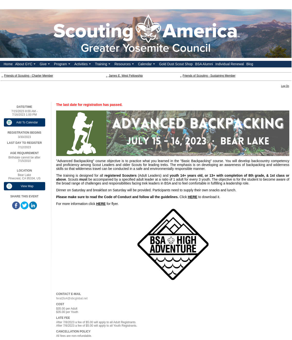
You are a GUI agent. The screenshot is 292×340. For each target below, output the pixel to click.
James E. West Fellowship (126, 75)
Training (103, 64)
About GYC (25, 64)
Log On (285, 86)
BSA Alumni (204, 64)
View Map (27, 186)
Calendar (147, 64)
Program (62, 64)
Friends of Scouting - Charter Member (28, 75)
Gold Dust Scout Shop (176, 64)
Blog (249, 64)
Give (45, 64)
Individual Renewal (229, 64)
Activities (83, 64)
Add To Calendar (27, 122)
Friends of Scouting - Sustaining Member (209, 75)
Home (8, 64)
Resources (124, 64)
